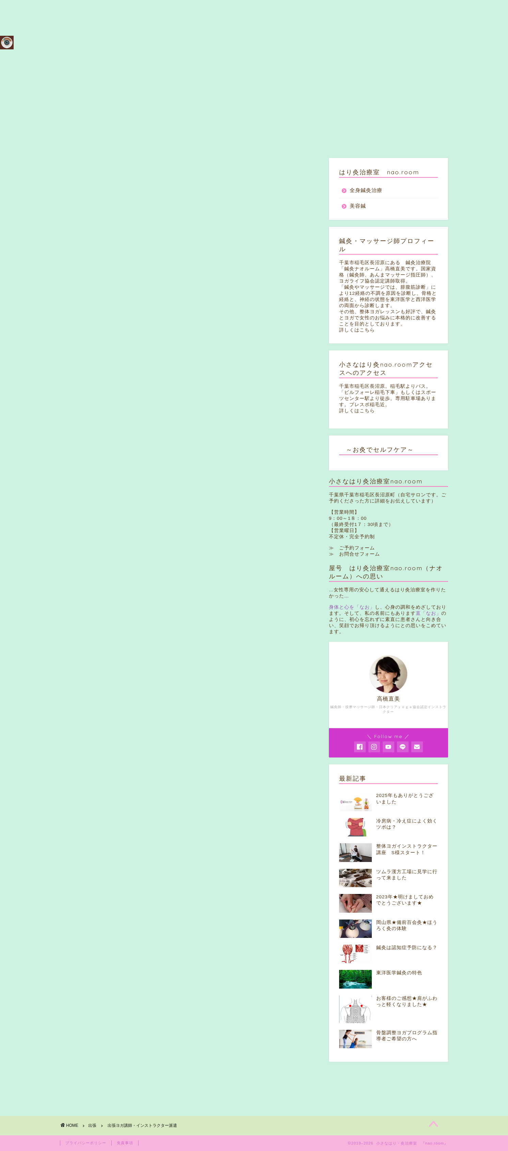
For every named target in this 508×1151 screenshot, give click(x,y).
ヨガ (80, 903)
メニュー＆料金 (286, 10)
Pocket (155, 878)
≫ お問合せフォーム (354, 554)
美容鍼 (358, 206)
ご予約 (330, 10)
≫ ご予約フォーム (352, 547)
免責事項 (125, 1143)
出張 (77, 172)
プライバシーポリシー (85, 1143)
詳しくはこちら (357, 330)
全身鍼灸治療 (366, 190)
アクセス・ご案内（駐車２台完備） (399, 10)
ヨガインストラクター (132, 903)
